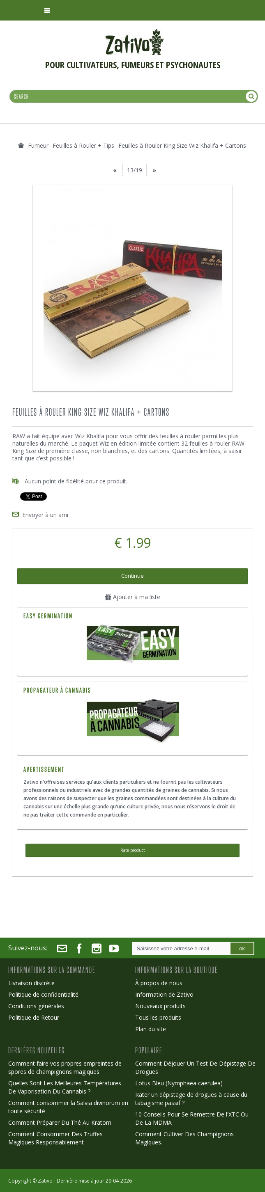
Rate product (132, 849)
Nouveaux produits (160, 1005)
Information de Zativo (164, 993)
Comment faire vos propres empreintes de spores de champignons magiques (65, 1066)
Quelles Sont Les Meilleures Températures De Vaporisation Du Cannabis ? (64, 1086)
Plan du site (150, 1028)
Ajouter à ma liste (132, 595)
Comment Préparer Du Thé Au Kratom (59, 1121)
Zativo (45, 1179)
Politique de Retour (33, 1016)
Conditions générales (36, 1005)
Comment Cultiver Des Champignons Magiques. (184, 1137)
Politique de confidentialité (43, 993)
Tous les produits (158, 1016)
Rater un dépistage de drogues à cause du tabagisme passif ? (191, 1097)
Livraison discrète (31, 982)
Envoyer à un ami (45, 513)
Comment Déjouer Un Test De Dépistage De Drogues (195, 1066)
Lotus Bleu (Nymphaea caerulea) (179, 1082)
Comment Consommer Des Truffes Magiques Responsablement (55, 1137)
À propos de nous (158, 982)
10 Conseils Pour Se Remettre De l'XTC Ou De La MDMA (192, 1117)
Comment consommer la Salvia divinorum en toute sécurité (68, 1106)
